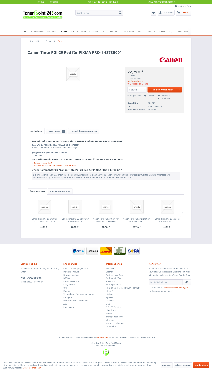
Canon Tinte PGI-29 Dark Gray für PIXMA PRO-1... (75, 220)
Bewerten (164, 95)
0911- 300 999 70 (31, 278)
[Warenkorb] (183, 13)
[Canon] (63, 31)
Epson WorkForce (71, 281)
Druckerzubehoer (71, 275)
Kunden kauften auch (60, 191)
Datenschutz (111, 326)
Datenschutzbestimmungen (175, 287)
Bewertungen (56, 131)
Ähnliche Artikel (37, 191)
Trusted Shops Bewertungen (83, 131)
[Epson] (162, 31)
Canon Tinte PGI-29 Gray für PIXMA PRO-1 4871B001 (106, 220)
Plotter (109, 313)
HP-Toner (110, 294)
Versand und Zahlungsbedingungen (79, 294)
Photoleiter (111, 310)
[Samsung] (113, 31)
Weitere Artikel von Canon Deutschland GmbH (54, 165)
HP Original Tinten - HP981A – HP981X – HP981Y (124, 289)
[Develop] (151, 31)
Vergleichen (134, 95)
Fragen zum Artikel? (42, 163)
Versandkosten (102, 337)
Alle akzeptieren (183, 365)
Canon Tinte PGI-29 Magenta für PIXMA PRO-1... (167, 220)
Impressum (68, 307)
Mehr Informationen (32, 367)
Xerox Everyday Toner (115, 323)
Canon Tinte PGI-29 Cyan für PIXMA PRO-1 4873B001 (44, 220)
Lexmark (110, 300)
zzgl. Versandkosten (135, 81)
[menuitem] (99, 13)
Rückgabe (67, 297)
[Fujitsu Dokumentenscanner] (184, 31)
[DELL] (141, 31)
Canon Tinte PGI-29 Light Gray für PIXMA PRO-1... (136, 220)
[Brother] (51, 31)
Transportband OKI (114, 316)
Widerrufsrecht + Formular (75, 300)
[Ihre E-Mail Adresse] (166, 282)
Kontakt (66, 291)
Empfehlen (164, 98)
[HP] (72, 31)
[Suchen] (120, 13)
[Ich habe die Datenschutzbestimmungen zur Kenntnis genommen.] (149, 287)
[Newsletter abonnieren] (187, 282)
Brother (109, 271)
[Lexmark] (94, 31)
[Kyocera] (81, 31)
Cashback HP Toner (114, 278)
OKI (65, 288)
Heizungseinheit (113, 284)
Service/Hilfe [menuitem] (182, 6)
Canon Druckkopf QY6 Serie (75, 268)
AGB (65, 304)
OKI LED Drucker (113, 307)
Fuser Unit (110, 281)
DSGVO (66, 278)
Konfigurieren (201, 365)
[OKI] (103, 31)
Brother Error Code (114, 275)
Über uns (110, 320)
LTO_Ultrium (69, 284)
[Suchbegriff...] (99, 13)
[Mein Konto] (166, 13)
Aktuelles (110, 268)
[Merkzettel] (153, 13)
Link (108, 304)
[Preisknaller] (36, 31)
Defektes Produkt (71, 271)
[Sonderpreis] (128, 31)
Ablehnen (166, 365)
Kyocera (109, 297)
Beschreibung (36, 131)
